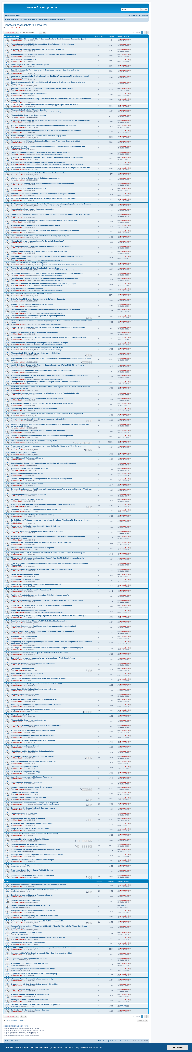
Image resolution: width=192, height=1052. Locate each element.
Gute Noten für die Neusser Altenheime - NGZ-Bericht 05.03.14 (35, 849)
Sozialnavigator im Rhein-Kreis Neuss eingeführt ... (31, 65)
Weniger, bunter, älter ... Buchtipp (24, 813)
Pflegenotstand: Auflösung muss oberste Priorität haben (33, 710)
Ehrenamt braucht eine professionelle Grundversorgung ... (34, 808)
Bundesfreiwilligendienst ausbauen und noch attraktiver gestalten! (37, 531)
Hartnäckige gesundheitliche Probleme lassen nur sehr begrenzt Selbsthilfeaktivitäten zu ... (47, 273)
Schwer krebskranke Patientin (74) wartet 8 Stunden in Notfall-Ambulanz (39, 653)
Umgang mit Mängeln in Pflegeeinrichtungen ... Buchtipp (33, 663)
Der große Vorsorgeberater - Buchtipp (26, 746)
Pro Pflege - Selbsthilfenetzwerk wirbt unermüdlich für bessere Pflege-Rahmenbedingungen (47, 648)
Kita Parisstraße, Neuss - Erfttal (23, 453)
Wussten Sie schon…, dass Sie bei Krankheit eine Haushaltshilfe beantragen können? (45, 231)
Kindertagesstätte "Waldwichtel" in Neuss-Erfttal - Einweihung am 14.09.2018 (41, 569)
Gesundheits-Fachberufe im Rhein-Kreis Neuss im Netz (32, 736)
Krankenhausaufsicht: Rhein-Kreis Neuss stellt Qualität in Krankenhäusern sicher (43, 199)
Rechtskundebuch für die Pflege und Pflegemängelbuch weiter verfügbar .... (41, 343)
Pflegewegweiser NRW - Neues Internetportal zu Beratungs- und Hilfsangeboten (42, 631)
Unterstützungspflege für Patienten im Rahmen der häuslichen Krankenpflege (41, 605)
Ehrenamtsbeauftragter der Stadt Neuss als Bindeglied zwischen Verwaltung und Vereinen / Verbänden (51, 489)
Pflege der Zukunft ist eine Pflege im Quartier (28, 110)
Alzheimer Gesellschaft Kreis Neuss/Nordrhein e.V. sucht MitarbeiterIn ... (39, 885)
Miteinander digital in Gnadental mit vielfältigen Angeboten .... (35, 178)
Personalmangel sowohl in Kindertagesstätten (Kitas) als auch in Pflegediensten (42, 44)
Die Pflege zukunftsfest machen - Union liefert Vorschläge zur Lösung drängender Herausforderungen (51, 204)
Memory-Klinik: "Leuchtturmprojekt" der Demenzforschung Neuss (37, 854)
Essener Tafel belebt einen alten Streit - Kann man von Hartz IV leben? (38, 679)
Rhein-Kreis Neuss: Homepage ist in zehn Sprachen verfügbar (35, 225)
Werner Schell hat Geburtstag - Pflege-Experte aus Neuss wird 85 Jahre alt (40, 152)
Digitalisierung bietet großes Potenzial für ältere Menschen (34, 409)
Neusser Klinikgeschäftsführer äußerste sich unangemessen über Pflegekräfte (42, 436)
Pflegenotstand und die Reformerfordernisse (28, 844)
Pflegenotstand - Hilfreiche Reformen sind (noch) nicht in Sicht (35, 353)
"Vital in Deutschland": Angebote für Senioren (29, 958)
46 (88, 443)
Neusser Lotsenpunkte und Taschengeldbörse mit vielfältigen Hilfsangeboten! (41, 479)
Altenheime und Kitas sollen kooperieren (27, 782)
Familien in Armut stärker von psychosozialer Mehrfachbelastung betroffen (40, 595)
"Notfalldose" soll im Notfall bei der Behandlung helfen (32, 751)
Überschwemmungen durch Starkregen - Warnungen (31, 777)
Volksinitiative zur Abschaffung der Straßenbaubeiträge (33, 515)
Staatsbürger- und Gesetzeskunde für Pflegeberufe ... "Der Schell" (37, 348)
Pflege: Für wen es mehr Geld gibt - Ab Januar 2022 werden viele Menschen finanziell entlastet (48, 327)
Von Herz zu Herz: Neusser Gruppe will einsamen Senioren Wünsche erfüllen (41, 542)
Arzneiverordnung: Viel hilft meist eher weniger (29, 963)
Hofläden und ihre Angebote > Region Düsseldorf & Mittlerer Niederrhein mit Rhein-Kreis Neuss (48, 337)
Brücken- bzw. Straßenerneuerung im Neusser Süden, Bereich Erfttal (38, 162)
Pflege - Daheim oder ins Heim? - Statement (28, 818)
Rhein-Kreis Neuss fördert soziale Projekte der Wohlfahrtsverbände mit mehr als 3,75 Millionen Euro (50, 120)
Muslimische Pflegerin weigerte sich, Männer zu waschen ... (34, 761)
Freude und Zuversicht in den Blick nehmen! (28, 611)
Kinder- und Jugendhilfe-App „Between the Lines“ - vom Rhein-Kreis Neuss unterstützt (45, 141)
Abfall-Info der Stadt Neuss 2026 (23, 60)
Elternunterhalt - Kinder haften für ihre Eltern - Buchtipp (33, 741)
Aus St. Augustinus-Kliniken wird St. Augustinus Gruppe (33, 590)
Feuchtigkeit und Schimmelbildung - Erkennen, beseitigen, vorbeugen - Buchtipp (43, 194)
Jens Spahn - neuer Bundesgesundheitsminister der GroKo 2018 (36, 684)
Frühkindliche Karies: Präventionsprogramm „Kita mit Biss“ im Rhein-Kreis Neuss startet (46, 131)
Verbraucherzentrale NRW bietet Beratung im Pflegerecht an (34, 332)
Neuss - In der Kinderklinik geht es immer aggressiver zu (33, 689)
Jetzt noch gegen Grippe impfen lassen (26, 865)
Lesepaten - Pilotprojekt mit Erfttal (24, 767)
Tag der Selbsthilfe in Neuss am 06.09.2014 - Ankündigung (34, 974)
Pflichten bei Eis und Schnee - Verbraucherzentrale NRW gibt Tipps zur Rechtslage (43, 54)
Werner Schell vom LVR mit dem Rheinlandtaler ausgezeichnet (35, 268)
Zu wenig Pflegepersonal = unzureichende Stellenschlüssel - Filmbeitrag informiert (43, 658)
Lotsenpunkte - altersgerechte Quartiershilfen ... (30, 839)
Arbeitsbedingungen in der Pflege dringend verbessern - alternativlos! (38, 419)
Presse (15, 866)
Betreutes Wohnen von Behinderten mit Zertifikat (30, 989)
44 (83, 443)
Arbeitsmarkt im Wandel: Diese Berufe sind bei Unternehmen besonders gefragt (42, 183)
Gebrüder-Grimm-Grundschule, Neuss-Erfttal (28, 798)
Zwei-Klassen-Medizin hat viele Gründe (26, 932)
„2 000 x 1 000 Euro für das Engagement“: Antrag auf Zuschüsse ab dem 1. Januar (43, 948)
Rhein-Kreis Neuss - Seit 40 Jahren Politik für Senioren (32, 870)
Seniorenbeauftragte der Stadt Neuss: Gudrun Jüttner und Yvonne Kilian (39, 251)
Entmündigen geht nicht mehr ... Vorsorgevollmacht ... (32, 895)
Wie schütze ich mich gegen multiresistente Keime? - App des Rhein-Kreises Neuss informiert (48, 558)
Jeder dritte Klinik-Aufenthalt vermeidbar (27, 673)
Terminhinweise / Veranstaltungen (51, 324)
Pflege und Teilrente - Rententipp (24, 636)
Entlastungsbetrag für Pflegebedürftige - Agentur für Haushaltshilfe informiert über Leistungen (48, 616)
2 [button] (144, 32)
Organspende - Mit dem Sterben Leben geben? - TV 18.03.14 (34, 984)
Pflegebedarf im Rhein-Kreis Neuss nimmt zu (28, 115)
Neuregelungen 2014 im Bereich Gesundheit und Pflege (33, 969)
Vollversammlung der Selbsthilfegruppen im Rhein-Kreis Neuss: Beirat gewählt (42, 88)
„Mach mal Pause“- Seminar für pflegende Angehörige (32, 979)
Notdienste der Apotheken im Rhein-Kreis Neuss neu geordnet (35, 1005)
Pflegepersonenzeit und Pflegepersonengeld (28, 494)
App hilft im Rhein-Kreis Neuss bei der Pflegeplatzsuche (33, 730)
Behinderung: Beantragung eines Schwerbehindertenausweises (36, 585)
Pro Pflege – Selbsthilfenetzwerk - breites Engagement (32, 875)
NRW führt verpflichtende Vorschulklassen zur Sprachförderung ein (37, 49)
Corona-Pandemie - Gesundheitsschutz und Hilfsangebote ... (35, 441)
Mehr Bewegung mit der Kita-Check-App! (27, 499)
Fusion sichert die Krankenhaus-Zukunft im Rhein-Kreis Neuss (35, 526)
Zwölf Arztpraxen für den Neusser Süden (27, 484)
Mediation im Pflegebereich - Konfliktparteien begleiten (32, 548)
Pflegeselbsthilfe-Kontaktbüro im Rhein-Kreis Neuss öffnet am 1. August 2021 (41, 370)
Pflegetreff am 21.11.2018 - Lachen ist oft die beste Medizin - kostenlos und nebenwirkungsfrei (48, 553)
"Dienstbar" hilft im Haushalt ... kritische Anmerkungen (32, 860)
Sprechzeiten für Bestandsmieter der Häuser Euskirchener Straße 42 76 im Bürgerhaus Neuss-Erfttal (50, 168)
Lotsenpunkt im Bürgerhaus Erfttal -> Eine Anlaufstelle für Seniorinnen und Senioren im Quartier (49, 39)
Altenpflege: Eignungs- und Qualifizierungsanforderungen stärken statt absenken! (43, 626)
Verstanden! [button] (178, 1047)
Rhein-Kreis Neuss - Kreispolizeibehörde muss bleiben (32, 823)
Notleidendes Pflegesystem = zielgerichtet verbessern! (32, 756)
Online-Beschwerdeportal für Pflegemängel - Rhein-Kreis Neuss (36, 725)
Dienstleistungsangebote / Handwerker (25, 25)
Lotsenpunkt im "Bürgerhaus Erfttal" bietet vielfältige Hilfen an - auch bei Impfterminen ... (46, 382)
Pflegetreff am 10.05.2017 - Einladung (25, 900)
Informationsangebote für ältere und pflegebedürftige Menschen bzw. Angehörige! (43, 283)
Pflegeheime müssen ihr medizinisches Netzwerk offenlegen (34, 890)
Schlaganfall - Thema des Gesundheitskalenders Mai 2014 (33, 910)
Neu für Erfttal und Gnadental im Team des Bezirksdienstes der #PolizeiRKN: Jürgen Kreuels (47, 365)
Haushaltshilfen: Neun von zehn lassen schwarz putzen (33, 209)
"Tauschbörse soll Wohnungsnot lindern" (27, 458)
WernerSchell (15, 28)
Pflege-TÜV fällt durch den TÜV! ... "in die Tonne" (30, 829)
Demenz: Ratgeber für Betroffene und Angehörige (30, 905)
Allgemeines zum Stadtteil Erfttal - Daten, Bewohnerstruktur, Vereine (62, 164)
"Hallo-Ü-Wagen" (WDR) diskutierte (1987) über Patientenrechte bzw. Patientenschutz (44, 278)
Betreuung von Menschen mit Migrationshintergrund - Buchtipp (36, 704)
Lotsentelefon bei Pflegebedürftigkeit (25, 694)
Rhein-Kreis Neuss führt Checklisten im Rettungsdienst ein (34, 699)
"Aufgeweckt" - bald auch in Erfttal (24, 792)
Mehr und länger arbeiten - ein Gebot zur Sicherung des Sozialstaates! (38, 173)
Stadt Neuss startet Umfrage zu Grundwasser (29, 93)
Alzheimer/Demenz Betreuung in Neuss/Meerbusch (31, 994)
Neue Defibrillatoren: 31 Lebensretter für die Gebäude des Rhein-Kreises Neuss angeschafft (47, 414)
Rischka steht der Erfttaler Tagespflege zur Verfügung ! (32, 304)
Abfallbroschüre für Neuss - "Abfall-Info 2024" (29, 188)
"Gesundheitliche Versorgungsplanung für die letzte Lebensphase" (37, 241)
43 (80, 443)
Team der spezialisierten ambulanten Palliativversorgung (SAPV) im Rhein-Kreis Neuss (45, 105)
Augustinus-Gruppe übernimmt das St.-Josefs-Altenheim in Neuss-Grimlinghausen (43, 125)
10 (91, 846)
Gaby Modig (17, 851)
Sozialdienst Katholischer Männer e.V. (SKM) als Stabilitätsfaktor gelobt (39, 621)
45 (85, 443)
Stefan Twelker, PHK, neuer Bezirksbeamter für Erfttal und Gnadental (38, 299)
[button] (147, 32)
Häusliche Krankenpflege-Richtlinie (25, 574)
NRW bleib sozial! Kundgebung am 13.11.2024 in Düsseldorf (34, 916)
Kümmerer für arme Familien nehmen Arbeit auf (29, 468)
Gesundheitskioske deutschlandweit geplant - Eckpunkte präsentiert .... (39, 316)
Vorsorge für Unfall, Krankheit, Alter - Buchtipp (29, 1000)
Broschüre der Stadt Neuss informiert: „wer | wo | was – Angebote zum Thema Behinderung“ (47, 157)
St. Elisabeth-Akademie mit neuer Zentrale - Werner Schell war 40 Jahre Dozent (42, 403)
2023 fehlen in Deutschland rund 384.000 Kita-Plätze (31, 294)
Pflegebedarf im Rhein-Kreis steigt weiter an (28, 720)
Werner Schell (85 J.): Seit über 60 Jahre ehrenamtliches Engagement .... (39, 136)
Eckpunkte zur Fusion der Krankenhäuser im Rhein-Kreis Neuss (36, 510)
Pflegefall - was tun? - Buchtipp (23, 715)
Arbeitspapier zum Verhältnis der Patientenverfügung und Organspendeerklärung (43, 504)
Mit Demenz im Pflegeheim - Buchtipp (25, 772)
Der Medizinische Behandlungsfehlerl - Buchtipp (30, 1010)
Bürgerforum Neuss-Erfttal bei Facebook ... (28, 289)
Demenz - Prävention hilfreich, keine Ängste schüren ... (32, 787)
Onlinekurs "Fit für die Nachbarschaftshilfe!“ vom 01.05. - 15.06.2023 (38, 937)
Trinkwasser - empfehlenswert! (23, 668)
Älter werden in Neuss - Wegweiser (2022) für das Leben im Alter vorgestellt (40, 246)
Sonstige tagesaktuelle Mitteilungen (51, 112)
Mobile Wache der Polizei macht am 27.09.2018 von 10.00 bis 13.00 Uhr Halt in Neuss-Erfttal (47, 600)
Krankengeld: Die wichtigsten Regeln (25, 579)
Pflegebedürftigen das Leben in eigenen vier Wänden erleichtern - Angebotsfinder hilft (45, 393)
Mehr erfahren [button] (95, 1047)
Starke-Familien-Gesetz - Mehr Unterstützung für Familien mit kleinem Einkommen (43, 463)
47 (91, 443)
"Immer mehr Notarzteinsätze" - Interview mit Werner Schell (34, 834)
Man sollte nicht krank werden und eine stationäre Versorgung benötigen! (40, 236)
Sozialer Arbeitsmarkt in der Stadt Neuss (27, 473)
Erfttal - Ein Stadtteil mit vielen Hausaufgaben (29, 263)
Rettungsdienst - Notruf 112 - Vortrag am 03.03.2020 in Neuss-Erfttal (37, 921)
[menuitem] (18, 15)
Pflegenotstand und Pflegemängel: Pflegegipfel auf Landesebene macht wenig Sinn (44, 220)
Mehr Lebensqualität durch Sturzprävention (28, 943)
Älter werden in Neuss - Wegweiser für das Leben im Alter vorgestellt (38, 430)
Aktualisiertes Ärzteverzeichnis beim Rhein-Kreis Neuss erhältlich (37, 398)
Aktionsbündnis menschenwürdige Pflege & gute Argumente (35, 803)
